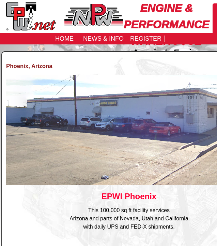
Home (64, 39)
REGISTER (145, 39)
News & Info (103, 39)
